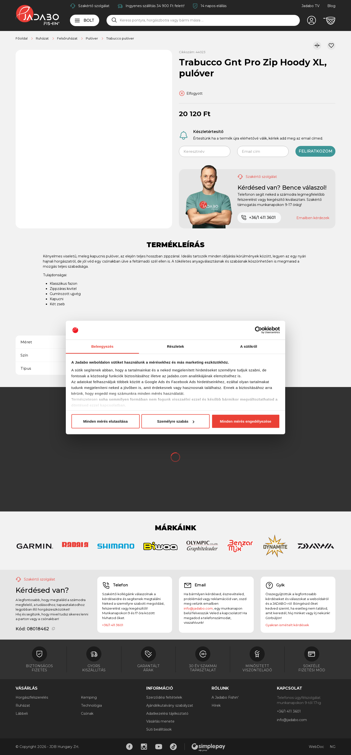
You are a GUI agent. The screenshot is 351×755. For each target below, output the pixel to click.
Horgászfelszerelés (32, 697)
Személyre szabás (175, 421)
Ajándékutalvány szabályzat (169, 705)
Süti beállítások (159, 729)
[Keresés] (114, 20)
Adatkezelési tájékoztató (167, 713)
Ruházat (23, 705)
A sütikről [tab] (248, 346)
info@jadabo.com (198, 608)
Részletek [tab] (175, 346)
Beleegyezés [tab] (102, 346)
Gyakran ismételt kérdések (287, 625)
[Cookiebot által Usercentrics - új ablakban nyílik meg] (258, 330)
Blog (331, 6)
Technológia (91, 705)
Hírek (216, 705)
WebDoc (316, 747)
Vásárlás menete (160, 721)
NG (332, 747)
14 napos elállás (213, 6)
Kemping (89, 697)
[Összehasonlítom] (317, 45)
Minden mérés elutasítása (105, 421)
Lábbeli (22, 713)
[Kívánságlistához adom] (331, 45)
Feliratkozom (315, 151)
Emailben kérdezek (312, 218)
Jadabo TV (311, 6)
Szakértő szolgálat (93, 6)
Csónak (87, 713)
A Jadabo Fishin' (225, 697)
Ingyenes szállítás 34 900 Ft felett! (155, 6)
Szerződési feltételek (164, 697)
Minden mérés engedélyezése (245, 421)
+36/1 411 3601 (258, 218)
